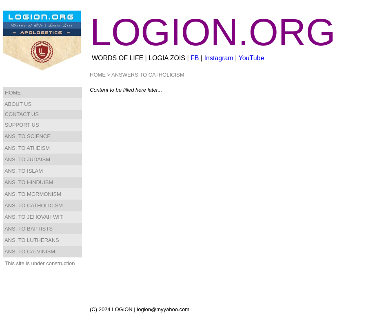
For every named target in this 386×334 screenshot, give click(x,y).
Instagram (218, 58)
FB (195, 58)
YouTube (251, 58)
